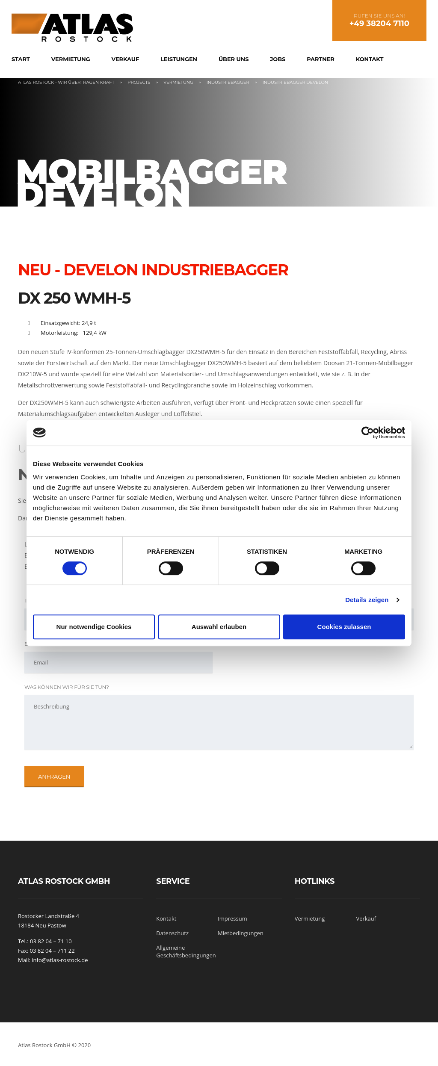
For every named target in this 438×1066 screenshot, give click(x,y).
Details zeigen (366, 599)
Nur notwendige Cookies (94, 626)
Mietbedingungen (240, 933)
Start (21, 59)
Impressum (232, 918)
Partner (320, 59)
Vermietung (70, 59)
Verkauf (125, 59)
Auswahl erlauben (219, 626)
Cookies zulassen (344, 626)
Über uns (234, 59)
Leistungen (178, 59)
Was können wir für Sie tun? (66, 687)
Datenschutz (172, 933)
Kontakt (370, 59)
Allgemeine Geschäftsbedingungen (186, 951)
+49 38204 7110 (379, 23)
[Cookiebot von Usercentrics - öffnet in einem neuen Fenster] (367, 432)
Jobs (277, 59)
